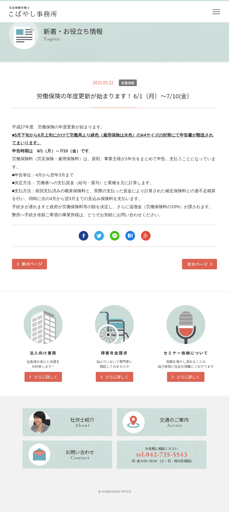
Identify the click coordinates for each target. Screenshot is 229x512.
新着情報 (127, 82)
